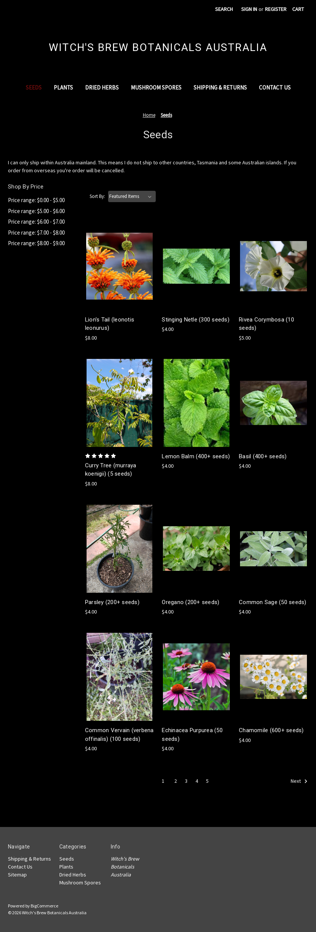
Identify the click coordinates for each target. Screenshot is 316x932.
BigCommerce (44, 906)
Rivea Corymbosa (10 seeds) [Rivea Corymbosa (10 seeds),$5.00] (266, 324)
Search (224, 9)
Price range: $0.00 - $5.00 (36, 200)
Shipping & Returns (220, 87)
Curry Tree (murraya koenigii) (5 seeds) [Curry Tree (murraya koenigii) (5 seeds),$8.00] (110, 470)
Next (299, 781)
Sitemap (17, 874)
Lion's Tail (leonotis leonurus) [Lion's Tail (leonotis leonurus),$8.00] (109, 324)
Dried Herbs (102, 87)
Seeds (34, 87)
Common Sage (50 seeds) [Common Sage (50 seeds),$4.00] (273, 602)
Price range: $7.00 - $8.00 (36, 232)
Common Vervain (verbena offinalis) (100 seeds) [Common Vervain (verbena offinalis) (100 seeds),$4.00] (119, 734)
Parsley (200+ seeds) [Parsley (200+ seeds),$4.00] (112, 602)
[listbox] (132, 196)
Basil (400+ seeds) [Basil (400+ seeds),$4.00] (263, 456)
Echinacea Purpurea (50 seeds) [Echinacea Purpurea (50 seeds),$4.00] (192, 734)
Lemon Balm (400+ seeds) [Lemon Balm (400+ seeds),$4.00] (196, 456)
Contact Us (275, 87)
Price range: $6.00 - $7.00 (36, 221)
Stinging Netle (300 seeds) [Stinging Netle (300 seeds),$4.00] (195, 319)
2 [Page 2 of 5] (175, 780)
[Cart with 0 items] (298, 9)
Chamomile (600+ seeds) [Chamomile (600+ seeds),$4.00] (271, 730)
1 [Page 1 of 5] (163, 780)
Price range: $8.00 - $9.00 (36, 243)
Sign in (249, 9)
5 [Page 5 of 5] (207, 780)
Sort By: (97, 196)
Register (276, 9)
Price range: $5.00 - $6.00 (36, 211)
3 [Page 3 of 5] (186, 780)
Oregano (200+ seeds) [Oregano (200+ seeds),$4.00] (190, 602)
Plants (63, 87)
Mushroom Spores (156, 87)
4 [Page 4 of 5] (196, 780)
